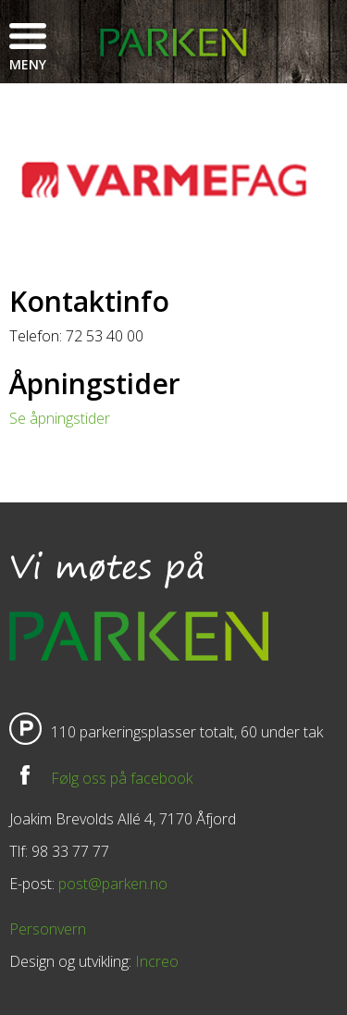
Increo (157, 961)
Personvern (47, 929)
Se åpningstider (59, 418)
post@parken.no (112, 883)
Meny (27, 64)
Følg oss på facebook (121, 778)
